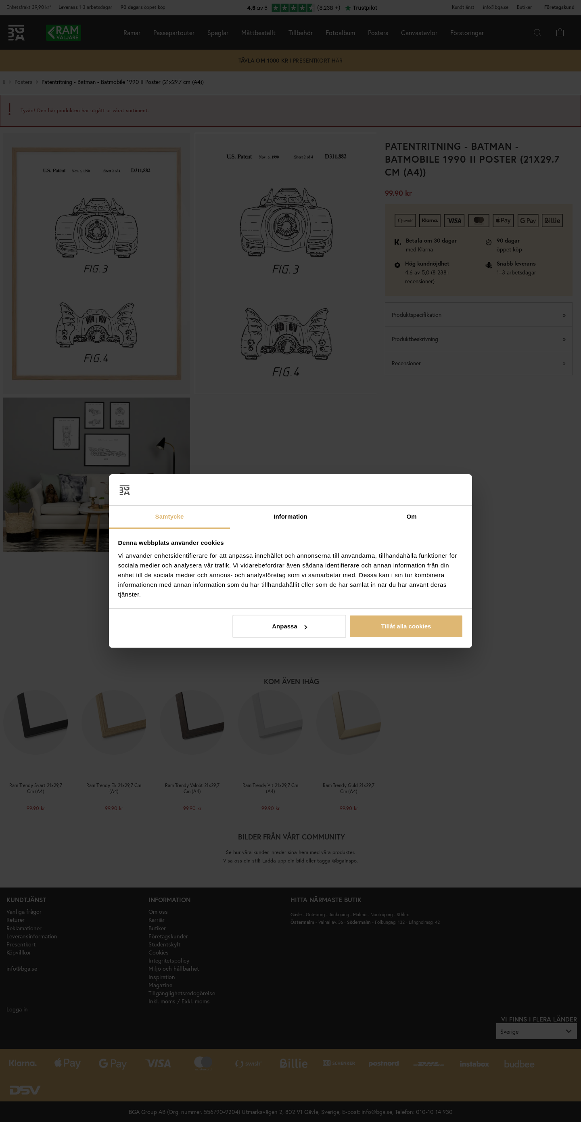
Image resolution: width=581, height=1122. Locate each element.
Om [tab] (411, 516)
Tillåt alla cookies (406, 626)
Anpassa (289, 626)
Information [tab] (290, 516)
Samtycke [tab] (169, 516)
